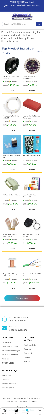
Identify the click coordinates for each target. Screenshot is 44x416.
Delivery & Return (19, 398)
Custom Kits (6, 342)
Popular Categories (9, 384)
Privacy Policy (34, 398)
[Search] (39, 24)
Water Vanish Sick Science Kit (29, 196)
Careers (27, 357)
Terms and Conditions (10, 347)
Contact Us (28, 353)
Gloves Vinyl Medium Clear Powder (10, 235)
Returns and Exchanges (11, 351)
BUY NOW (11, 91)
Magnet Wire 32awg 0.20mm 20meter (10, 275)
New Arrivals (6, 376)
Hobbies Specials (8, 388)
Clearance (5, 380)
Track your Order (30, 345)
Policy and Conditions (10, 355)
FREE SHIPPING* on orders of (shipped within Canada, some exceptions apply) (22, 6)
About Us (5, 359)
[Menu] (40, 410)
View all (39, 51)
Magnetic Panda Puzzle (31, 155)
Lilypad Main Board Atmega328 (29, 77)
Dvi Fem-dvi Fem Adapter (12, 195)
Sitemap (27, 362)
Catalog (34, 401)
